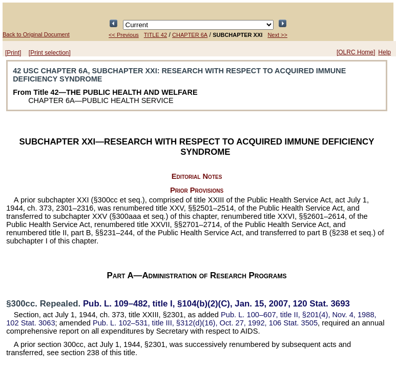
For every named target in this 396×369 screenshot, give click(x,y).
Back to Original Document (36, 34)
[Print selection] (50, 52)
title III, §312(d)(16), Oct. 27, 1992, (205, 323)
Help (384, 52)
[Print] (13, 52)
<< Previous (124, 35)
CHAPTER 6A (189, 35)
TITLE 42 (155, 35)
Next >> (277, 35)
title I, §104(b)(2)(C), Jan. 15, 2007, (216, 304)
